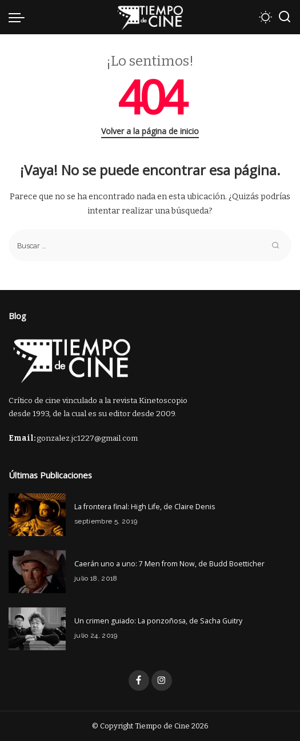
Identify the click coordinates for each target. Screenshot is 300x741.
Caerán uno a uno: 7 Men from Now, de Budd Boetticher (169, 564)
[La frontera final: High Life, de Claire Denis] (37, 514)
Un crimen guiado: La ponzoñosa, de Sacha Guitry (158, 621)
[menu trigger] (19, 17)
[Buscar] (284, 17)
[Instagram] (161, 680)
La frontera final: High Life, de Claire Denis (144, 507)
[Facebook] (139, 680)
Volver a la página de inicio (150, 131)
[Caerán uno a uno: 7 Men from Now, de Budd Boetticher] (37, 571)
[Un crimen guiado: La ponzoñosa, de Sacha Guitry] (37, 628)
